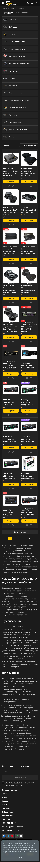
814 (30, 538)
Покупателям (7, 816)
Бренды (5, 801)
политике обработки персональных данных (17, 784)
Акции (4, 797)
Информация (7, 812)
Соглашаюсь (20, 857)
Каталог (5, 794)
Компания (6, 808)
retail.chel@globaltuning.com (12, 827)
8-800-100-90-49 (9, 823)
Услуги (4, 805)
